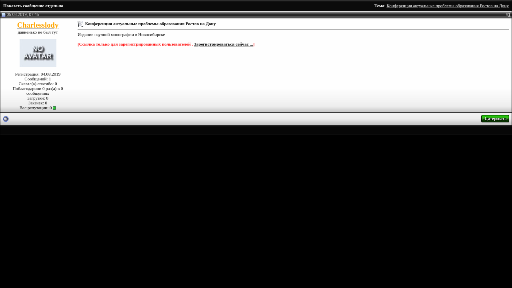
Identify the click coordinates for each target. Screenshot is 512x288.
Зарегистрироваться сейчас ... (223, 44)
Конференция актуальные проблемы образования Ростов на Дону (447, 5)
